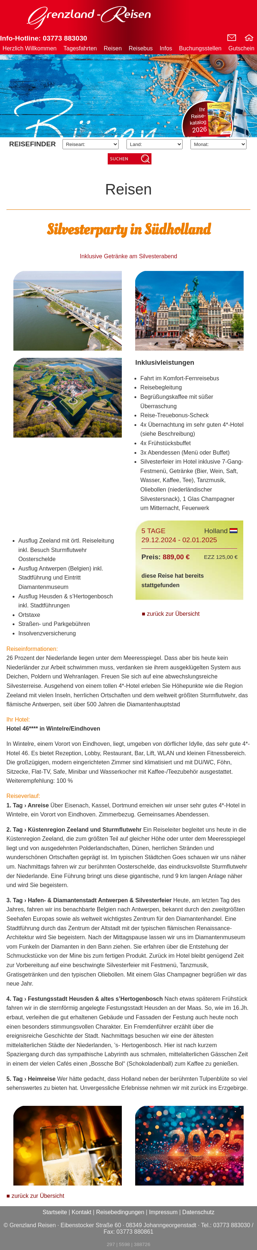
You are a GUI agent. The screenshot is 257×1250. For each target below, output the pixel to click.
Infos (166, 48)
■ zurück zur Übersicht (171, 614)
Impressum (163, 1212)
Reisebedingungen (120, 1212)
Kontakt (81, 1212)
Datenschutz (198, 1212)
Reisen (113, 48)
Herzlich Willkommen (29, 48)
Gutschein (241, 48)
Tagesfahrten (80, 48)
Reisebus (141, 48)
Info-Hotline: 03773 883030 (43, 38)
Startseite (55, 1212)
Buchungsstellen (200, 48)
